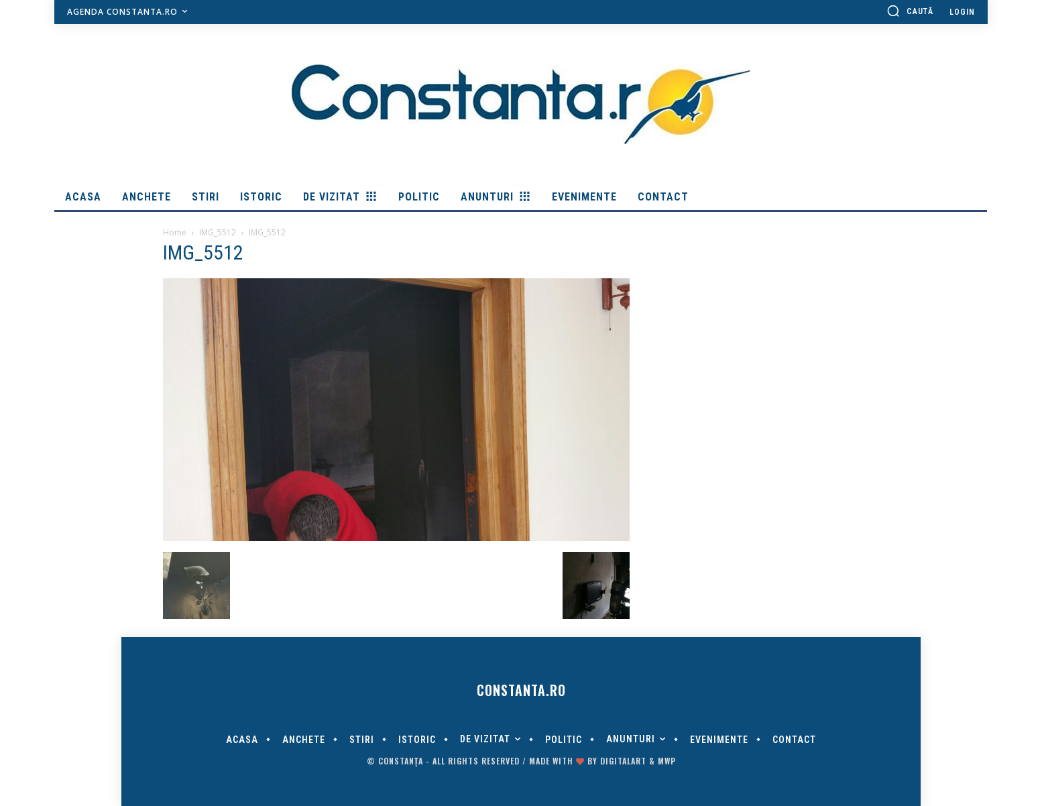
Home (174, 232)
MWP (667, 760)
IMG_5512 (217, 232)
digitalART (623, 760)
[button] (909, 10)
